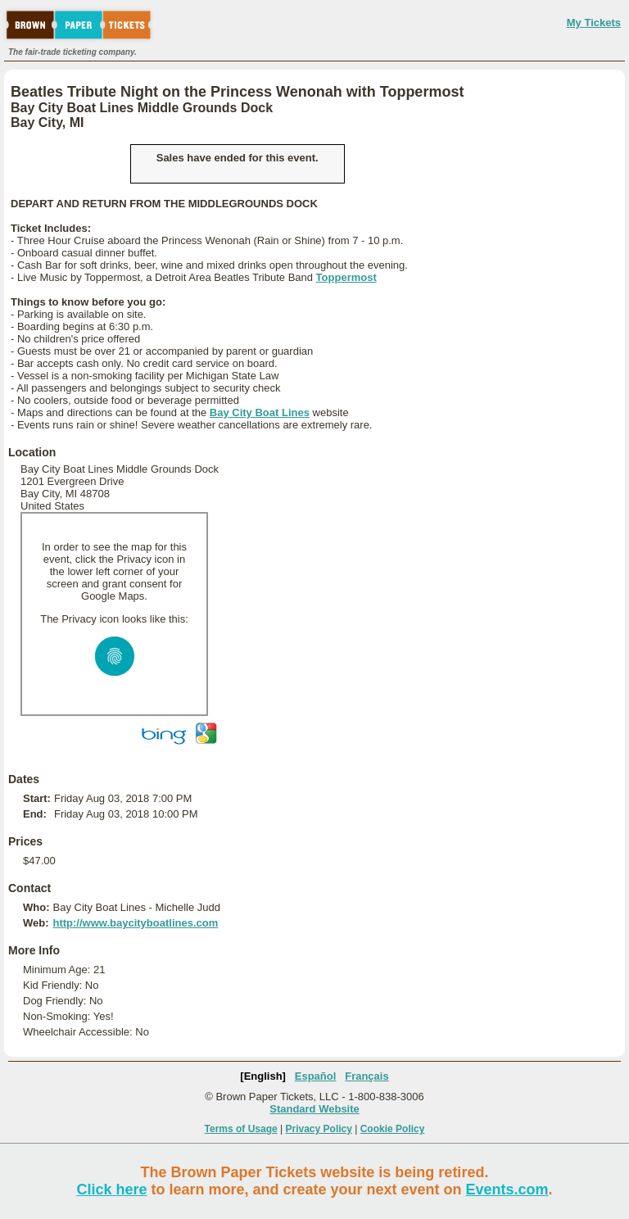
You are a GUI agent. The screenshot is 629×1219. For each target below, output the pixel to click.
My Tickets (594, 22)
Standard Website (314, 1109)
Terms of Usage (241, 1129)
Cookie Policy (392, 1129)
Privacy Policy (319, 1129)
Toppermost (346, 277)
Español (316, 1076)
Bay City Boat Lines (260, 412)
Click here (111, 1189)
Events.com (507, 1189)
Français (366, 1076)
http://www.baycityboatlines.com (135, 923)
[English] (263, 1076)
